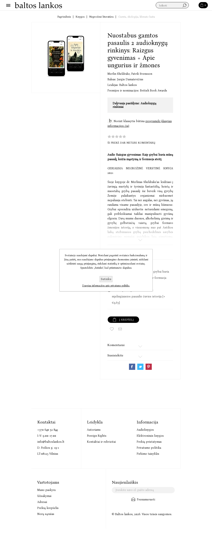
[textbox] (172, 5)
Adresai (42, 502)
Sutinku (106, 279)
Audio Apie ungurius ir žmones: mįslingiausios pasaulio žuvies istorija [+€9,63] (138, 296)
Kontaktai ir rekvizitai (101, 442)
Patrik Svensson (141, 74)
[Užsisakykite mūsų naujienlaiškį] (143, 490)
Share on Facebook (132, 367)
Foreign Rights (96, 436)
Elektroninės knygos (150, 436)
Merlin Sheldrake (119, 74)
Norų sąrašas (45, 514)
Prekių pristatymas (149, 442)
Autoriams (94, 430)
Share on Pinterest (149, 367)
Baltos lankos (128, 85)
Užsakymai (44, 496)
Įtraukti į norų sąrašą (112, 329)
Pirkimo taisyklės (148, 454)
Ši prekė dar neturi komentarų (131, 142)
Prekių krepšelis (48, 508)
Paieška (194, 5)
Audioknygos (145, 430)
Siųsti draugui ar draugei (120, 329)
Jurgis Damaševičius (130, 79)
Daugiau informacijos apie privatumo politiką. (106, 285)
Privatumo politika (149, 448)
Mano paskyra (46, 490)
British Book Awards (153, 90)
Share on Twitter (140, 367)
